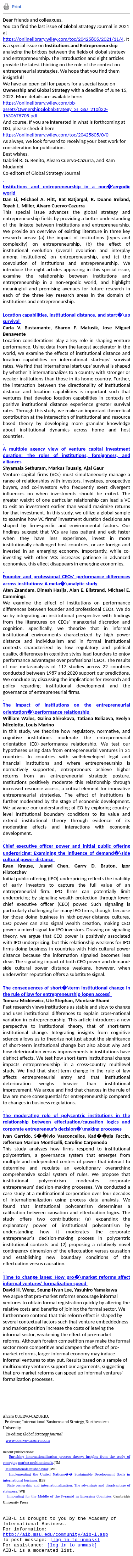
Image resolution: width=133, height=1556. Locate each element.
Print (16, 6)
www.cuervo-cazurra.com (28, 1440)
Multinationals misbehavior (26, 1469)
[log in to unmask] (75, 1540)
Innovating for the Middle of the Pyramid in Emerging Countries (59, 1496)
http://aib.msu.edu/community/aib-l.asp (55, 1534)
